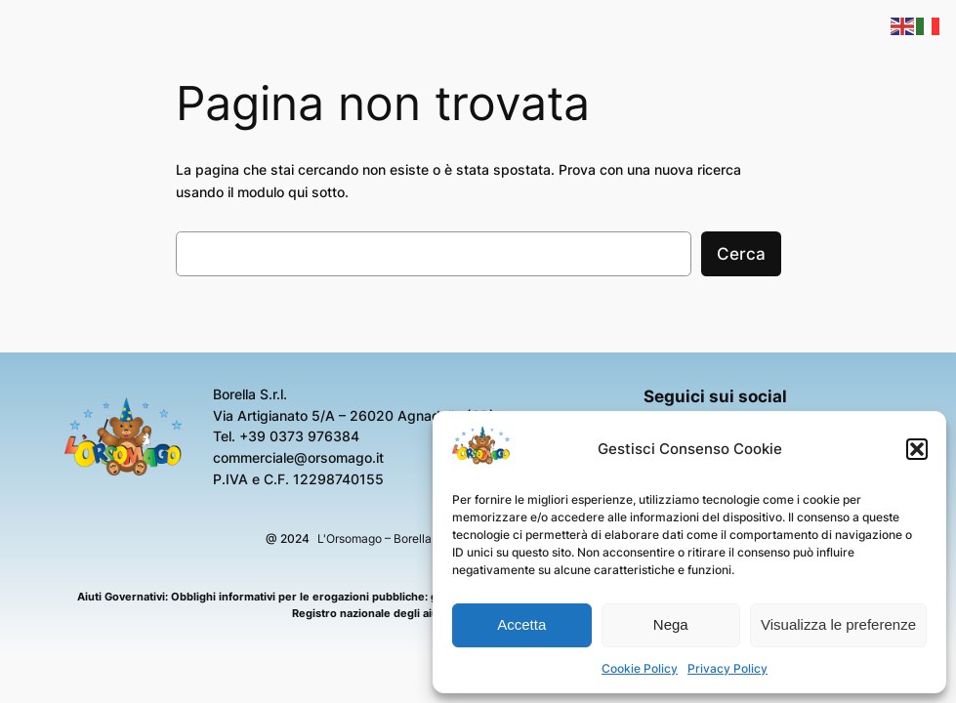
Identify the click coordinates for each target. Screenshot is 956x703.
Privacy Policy (727, 668)
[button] (917, 449)
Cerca (741, 254)
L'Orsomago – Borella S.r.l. (387, 538)
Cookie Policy (640, 668)
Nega (670, 624)
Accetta (521, 624)
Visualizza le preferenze (838, 624)
